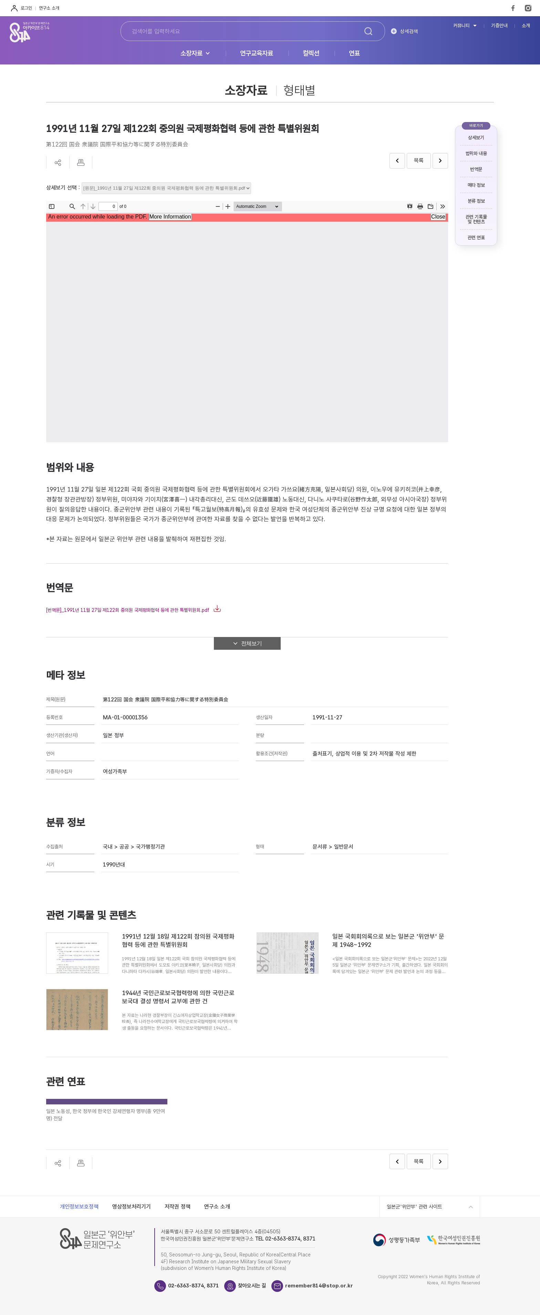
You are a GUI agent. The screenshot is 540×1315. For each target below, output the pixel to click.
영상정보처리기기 (131, 1206)
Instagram (528, 8)
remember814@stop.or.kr (319, 1286)
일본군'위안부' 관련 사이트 (414, 1207)
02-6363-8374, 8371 (193, 1286)
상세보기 (476, 137)
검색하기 (368, 31)
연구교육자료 (256, 53)
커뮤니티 (461, 25)
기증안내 (499, 25)
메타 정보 (476, 185)
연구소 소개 (49, 8)
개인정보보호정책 (79, 1206)
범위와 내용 (476, 153)
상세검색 (409, 31)
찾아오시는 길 (252, 1286)
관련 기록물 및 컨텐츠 (476, 219)
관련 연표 (476, 237)
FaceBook (513, 8)
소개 (526, 25)
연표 (354, 53)
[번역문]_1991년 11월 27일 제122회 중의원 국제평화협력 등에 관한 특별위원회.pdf (127, 610)
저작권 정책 (177, 1206)
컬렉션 (311, 53)
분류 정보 (476, 201)
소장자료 (191, 53)
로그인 (26, 8)
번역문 (476, 169)
